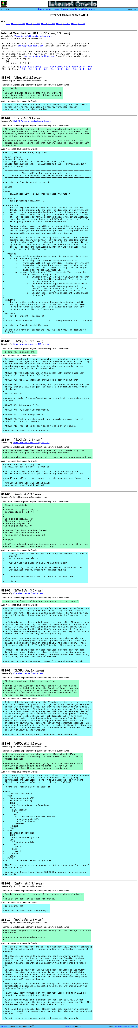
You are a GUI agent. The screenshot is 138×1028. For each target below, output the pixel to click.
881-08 (66, 24)
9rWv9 (60, 67)
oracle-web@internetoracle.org (126, 1026)
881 (8, 24)
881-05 (44, 24)
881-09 (74, 24)
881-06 (51, 24)
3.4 (45, 69)
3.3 (38, 69)
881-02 (21, 24)
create (56, 9)
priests (92, 9)
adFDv (75, 67)
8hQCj (38, 67)
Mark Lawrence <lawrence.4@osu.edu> (31, 344)
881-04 (36, 24)
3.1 (30, 69)
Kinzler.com (70, 1026)
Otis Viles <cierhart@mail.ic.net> (28, 593)
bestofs (73, 9)
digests (64, 9)
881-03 (29, 24)
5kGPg (67, 67)
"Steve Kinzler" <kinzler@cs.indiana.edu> (32, 36)
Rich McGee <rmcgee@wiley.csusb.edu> (32, 121)
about (48, 9)
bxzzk (31, 67)
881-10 (81, 24)
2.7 (23, 69)
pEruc (23, 67)
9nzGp (53, 67)
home (41, 9)
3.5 (75, 69)
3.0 (60, 69)
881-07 (59, 24)
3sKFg (89, 67)
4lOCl (45, 67)
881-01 (14, 24)
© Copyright (5, 1026)
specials (83, 9)
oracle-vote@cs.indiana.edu (39, 56)
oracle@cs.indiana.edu (31, 46)
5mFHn (82, 67)
